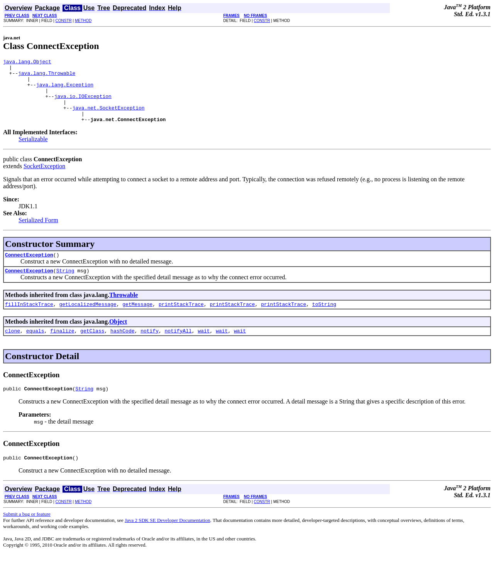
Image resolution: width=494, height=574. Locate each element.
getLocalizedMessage (87, 320)
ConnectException (29, 268)
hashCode (122, 347)
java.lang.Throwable (46, 76)
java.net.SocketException (108, 118)
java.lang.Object (27, 62)
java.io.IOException (83, 104)
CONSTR (63, 21)
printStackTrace (181, 320)
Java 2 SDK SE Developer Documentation (167, 540)
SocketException (44, 179)
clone (12, 347)
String (65, 285)
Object (118, 337)
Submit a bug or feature (27, 534)
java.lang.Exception (64, 90)
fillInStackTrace (29, 320)
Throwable (123, 310)
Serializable (33, 152)
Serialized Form (38, 233)
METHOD (83, 21)
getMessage (137, 320)
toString (324, 320)
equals (35, 347)
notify (149, 347)
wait (204, 347)
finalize (62, 347)
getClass (92, 347)
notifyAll (178, 347)
